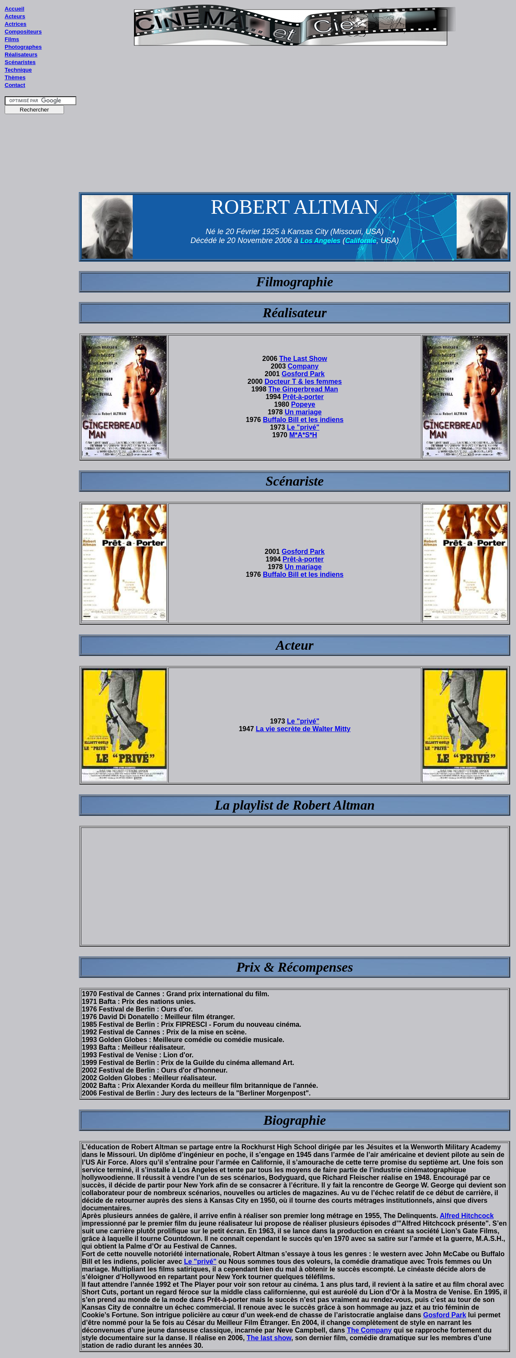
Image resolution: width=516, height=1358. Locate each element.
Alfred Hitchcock (467, 1215)
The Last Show (303, 358)
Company (303, 366)
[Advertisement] (41, 279)
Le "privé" (303, 427)
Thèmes (15, 77)
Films (12, 39)
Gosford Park (303, 373)
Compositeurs (23, 31)
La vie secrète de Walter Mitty (303, 728)
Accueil (14, 9)
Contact (15, 85)
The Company (369, 1330)
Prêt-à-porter (303, 396)
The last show (269, 1337)
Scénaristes (20, 62)
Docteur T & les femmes (303, 381)
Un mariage (302, 412)
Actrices (15, 24)
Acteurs (15, 16)
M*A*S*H (303, 435)
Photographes (23, 47)
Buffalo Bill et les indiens (303, 419)
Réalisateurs (21, 54)
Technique (18, 70)
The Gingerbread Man (303, 389)
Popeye (303, 404)
